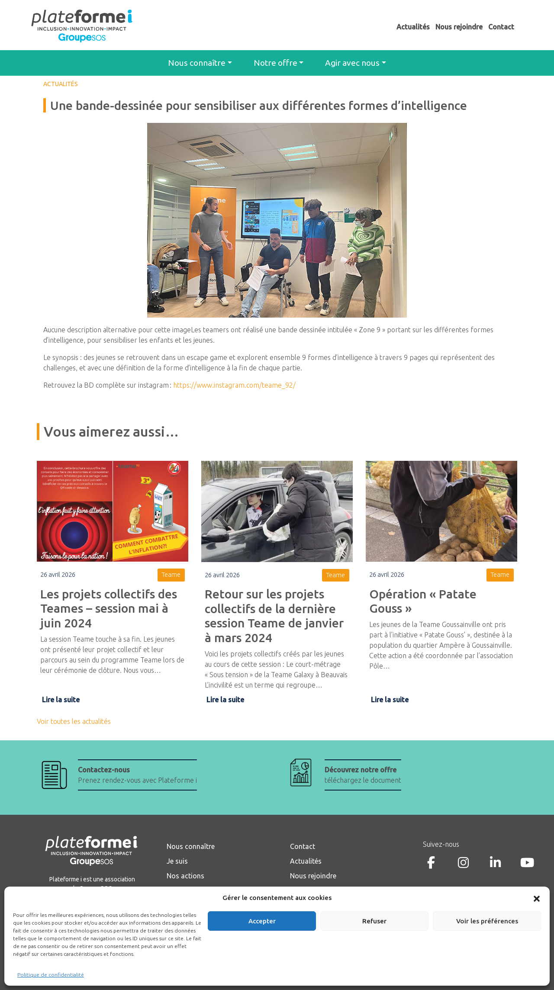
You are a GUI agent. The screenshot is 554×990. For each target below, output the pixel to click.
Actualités (413, 27)
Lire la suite (61, 700)
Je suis (177, 861)
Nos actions (185, 876)
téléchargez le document (363, 775)
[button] (536, 898)
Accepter (262, 921)
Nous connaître (196, 63)
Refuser (374, 921)
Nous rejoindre (459, 27)
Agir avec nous (352, 63)
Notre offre (275, 63)
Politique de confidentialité (50, 974)
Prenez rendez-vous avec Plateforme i (137, 775)
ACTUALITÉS (60, 83)
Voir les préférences (487, 921)
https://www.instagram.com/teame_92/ (234, 385)
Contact (501, 27)
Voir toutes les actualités (74, 721)
